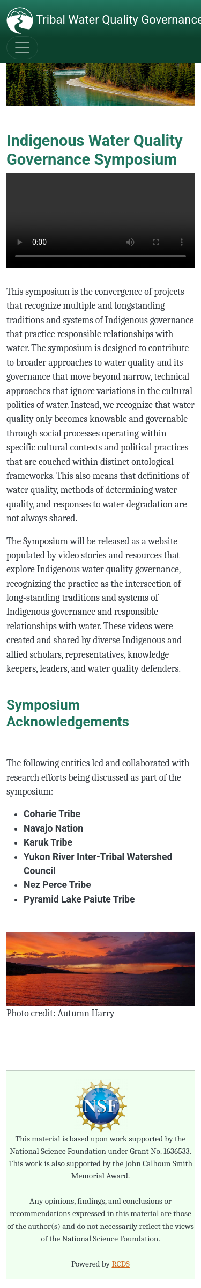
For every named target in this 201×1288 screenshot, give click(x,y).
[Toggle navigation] (22, 47)
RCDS (120, 1264)
